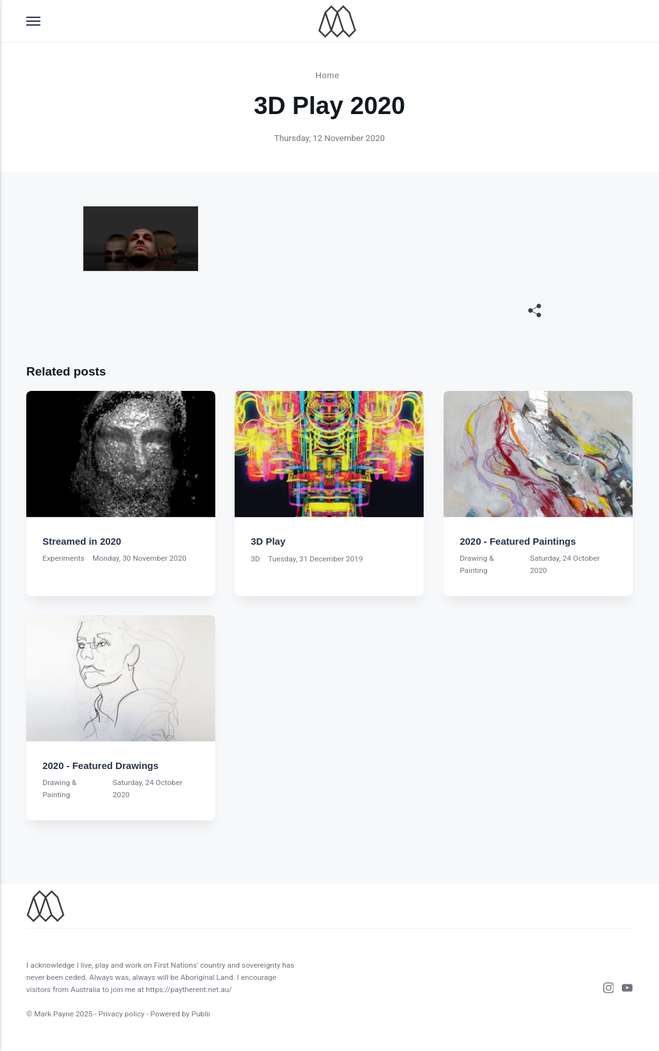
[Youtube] (622, 989)
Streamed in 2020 (81, 541)
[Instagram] (604, 989)
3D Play (268, 541)
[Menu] (34, 21)
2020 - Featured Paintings (518, 541)
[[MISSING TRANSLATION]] (534, 312)
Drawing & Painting (477, 564)
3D (255, 558)
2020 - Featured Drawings (100, 765)
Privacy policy (122, 1013)
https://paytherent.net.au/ (189, 989)
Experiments (63, 558)
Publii (201, 1013)
